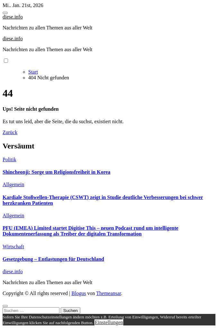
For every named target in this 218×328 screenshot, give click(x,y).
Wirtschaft (13, 246)
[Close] (5, 306)
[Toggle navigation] (5, 13)
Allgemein (13, 184)
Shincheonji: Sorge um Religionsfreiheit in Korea (56, 172)
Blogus (78, 293)
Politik (9, 159)
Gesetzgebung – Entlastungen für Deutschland (53, 259)
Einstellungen (109, 322)
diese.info (13, 17)
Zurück (10, 132)
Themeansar (108, 293)
